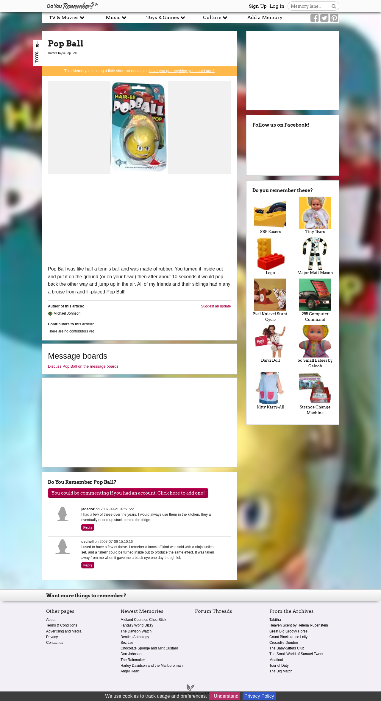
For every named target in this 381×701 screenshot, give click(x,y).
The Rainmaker (133, 660)
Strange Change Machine (315, 393)
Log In (277, 6)
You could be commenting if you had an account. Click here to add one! (128, 493)
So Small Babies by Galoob (315, 347)
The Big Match (280, 671)
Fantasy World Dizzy (137, 625)
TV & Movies (67, 17)
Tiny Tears (315, 215)
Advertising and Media (64, 631)
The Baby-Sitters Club (286, 648)
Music (116, 17)
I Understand (224, 696)
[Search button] (334, 6)
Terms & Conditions (61, 625)
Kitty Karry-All (270, 390)
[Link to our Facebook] (314, 18)
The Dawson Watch (136, 631)
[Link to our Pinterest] (334, 18)
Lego (270, 256)
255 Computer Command (315, 300)
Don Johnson (131, 654)
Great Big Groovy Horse (288, 631)
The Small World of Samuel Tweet (296, 654)
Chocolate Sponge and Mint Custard (149, 648)
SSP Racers (270, 215)
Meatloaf (276, 660)
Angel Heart (130, 671)
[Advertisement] (139, 220)
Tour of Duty (279, 665)
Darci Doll (270, 344)
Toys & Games (165, 17)
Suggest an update (216, 306)
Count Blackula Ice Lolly (288, 637)
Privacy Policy (259, 696)
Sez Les (127, 643)
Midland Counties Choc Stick (143, 620)
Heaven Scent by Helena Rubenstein (298, 625)
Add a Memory (264, 17)
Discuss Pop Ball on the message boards (83, 366)
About (50, 620)
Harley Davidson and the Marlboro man (152, 665)
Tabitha (275, 620)
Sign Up (258, 6)
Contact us (54, 643)
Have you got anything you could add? (182, 71)
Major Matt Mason (315, 256)
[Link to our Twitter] (324, 18)
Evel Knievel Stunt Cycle (270, 300)
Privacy (52, 637)
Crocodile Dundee (283, 643)
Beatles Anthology (135, 637)
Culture (215, 17)
